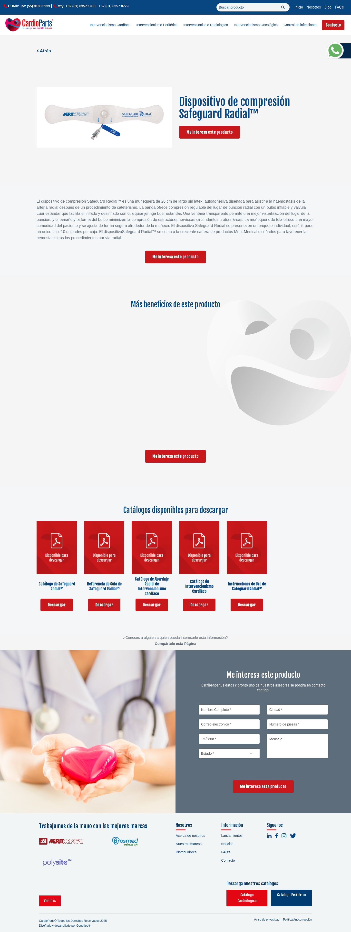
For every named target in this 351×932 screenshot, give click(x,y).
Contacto (333, 25)
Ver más (50, 895)
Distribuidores (186, 852)
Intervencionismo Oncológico (256, 25)
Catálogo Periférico (287, 895)
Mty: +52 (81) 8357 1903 (76, 6)
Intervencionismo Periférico (156, 25)
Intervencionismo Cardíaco (110, 25)
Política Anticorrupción (297, 913)
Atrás (44, 50)
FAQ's (339, 7)
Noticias (227, 844)
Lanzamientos (232, 836)
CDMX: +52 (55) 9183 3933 (29, 6)
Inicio (298, 7)
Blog (328, 7)
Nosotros (314, 7)
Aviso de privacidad (266, 913)
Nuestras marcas (189, 844)
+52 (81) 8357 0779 (114, 6)
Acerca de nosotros (190, 836)
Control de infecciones (300, 25)
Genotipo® (83, 920)
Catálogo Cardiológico (235, 895)
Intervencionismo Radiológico (205, 25)
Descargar (57, 605)
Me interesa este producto (209, 132)
